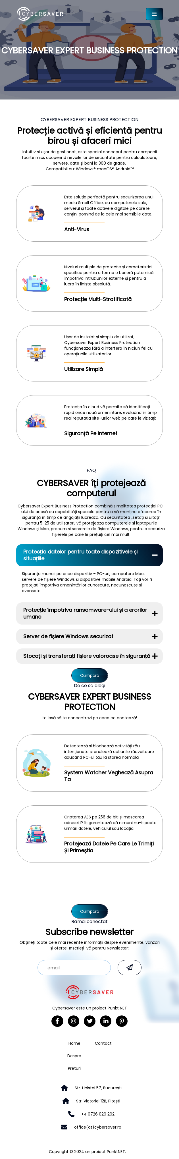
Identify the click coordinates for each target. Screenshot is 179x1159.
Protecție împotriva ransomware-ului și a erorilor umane (85, 613)
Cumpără (89, 675)
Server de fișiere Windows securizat (68, 636)
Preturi (74, 1068)
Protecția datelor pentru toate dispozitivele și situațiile (80, 555)
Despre (74, 1056)
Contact (103, 1043)
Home (74, 1043)
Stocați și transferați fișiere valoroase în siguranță (86, 656)
